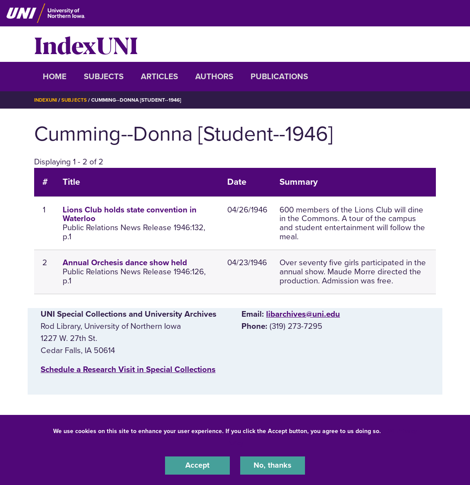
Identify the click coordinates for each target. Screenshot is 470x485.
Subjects (104, 76)
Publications (279, 76)
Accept (197, 465)
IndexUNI (86, 44)
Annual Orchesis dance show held (125, 262)
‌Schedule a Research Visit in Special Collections (128, 369)
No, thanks (272, 465)
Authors (214, 76)
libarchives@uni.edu (303, 313)
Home (55, 76)
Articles (159, 76)
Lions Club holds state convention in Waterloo (130, 214)
